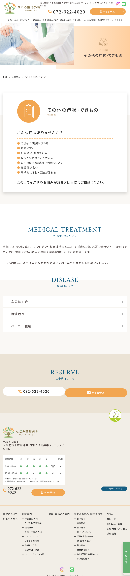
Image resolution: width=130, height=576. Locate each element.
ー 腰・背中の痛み (82, 536)
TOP (5, 77)
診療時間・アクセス (105, 20)
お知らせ (111, 514)
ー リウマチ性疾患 (30, 536)
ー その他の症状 (82, 554)
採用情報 (118, 20)
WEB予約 (109, 11)
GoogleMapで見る (114, 488)
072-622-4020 (69, 11)
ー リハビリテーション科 (33, 549)
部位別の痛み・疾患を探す (71, 20)
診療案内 (37, 20)
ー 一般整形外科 (30, 514)
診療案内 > (17, 77)
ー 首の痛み (79, 514)
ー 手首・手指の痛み (83, 532)
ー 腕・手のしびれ (82, 527)
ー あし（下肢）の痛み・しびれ (88, 549)
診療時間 (126, 557)
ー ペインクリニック (31, 532)
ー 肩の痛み (79, 518)
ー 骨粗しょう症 (29, 541)
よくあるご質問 (90, 20)
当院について (13, 20)
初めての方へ (25, 20)
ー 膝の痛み (79, 541)
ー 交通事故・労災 (30, 545)
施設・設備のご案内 (50, 20)
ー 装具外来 (27, 523)
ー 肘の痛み (79, 523)
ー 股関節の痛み (82, 545)
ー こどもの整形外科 (32, 518)
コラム (110, 509)
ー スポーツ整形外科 (32, 527)
